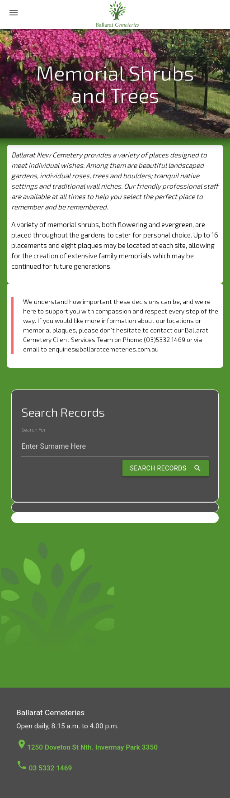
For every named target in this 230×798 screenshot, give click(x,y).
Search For (33, 430)
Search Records (165, 468)
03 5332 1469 (44, 768)
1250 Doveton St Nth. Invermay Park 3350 (87, 747)
